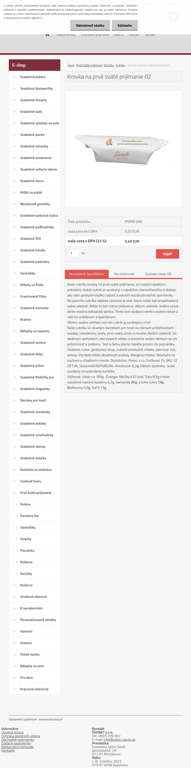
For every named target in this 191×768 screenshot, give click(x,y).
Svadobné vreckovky (35, 411)
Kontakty (8, 750)
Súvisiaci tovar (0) (158, 274)
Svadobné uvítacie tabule (38, 169)
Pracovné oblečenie (34, 689)
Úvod (71, 65)
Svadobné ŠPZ (30, 238)
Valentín (26, 631)
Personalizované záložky (38, 619)
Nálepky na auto (32, 666)
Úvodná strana (12, 732)
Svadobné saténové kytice (39, 215)
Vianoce (26, 642)
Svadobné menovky (34, 308)
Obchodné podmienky (17, 739)
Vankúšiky (27, 273)
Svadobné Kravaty (33, 100)
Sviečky (25, 539)
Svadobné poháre (33, 76)
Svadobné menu (32, 180)
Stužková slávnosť (33, 596)
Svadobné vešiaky (33, 423)
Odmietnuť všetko (90, 25)
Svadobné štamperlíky (36, 88)
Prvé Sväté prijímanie (36, 492)
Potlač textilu (30, 654)
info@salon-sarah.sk (119, 739)
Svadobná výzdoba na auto (39, 123)
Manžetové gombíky (35, 204)
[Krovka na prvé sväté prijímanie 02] (123, 92)
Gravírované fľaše (33, 296)
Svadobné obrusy (32, 446)
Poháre (25, 504)
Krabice (25, 319)
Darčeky (26, 573)
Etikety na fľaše (31, 284)
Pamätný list (29, 515)
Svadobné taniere (33, 342)
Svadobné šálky (31, 354)
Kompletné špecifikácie (86, 274)
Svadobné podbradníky (37, 227)
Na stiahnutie (124, 274)
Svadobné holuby (32, 250)
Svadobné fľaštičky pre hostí (37, 379)
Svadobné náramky (34, 146)
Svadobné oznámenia (36, 157)
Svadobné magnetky (35, 388)
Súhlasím (125, 25)
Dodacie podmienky (16, 743)
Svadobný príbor (32, 365)
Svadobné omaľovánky (37, 435)
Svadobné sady (31, 111)
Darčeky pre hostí (33, 400)
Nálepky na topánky (35, 331)
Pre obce (26, 677)
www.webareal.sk (50, 719)
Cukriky (120, 65)
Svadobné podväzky (34, 261)
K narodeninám (31, 608)
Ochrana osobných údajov (20, 736)
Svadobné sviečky (33, 458)
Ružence (26, 562)
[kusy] (73, 253)
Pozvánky (27, 550)
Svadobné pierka (32, 134)
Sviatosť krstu (30, 481)
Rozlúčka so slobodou (36, 469)
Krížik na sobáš (31, 192)
